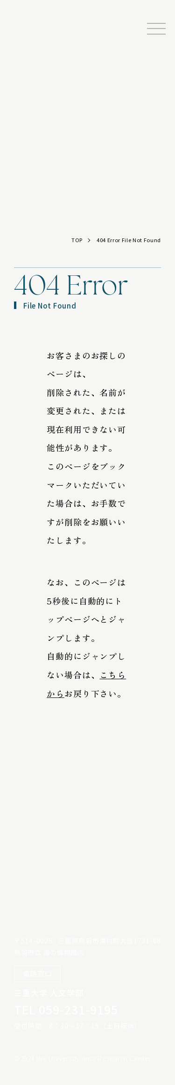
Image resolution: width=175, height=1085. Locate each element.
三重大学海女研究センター (40, 42)
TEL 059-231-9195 (66, 1009)
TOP (77, 240)
